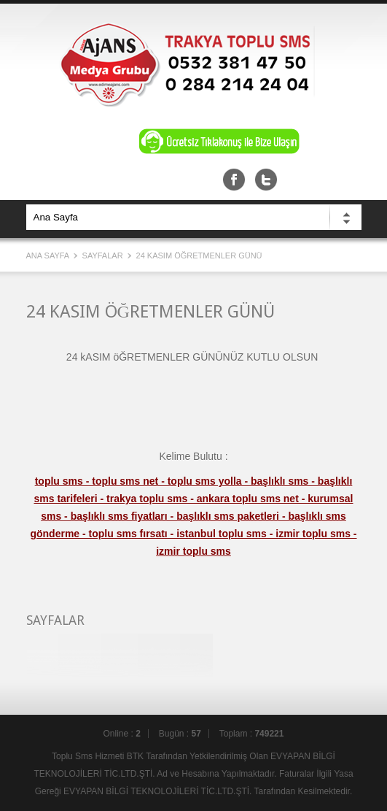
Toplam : (251, 733)
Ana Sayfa (48, 255)
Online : (122, 733)
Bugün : (180, 733)
